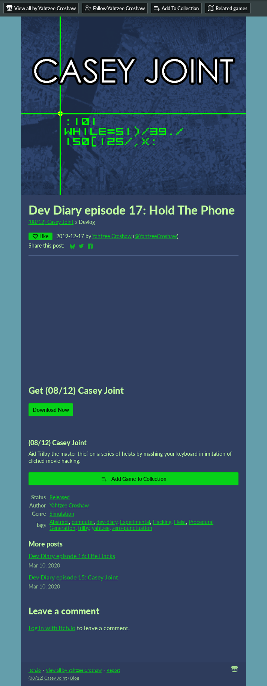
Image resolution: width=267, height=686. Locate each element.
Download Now (51, 410)
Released (60, 497)
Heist (180, 522)
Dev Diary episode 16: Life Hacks (71, 555)
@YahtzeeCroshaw (156, 236)
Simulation (62, 514)
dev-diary (106, 522)
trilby (83, 528)
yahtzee (101, 528)
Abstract (59, 522)
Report (113, 670)
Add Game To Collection (133, 479)
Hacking (162, 522)
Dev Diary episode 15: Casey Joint (73, 577)
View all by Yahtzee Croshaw (74, 670)
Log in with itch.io (51, 627)
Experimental (135, 522)
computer (83, 522)
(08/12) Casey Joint (51, 222)
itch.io (34, 670)
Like (40, 236)
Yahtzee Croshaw (112, 236)
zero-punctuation (132, 528)
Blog (74, 678)
